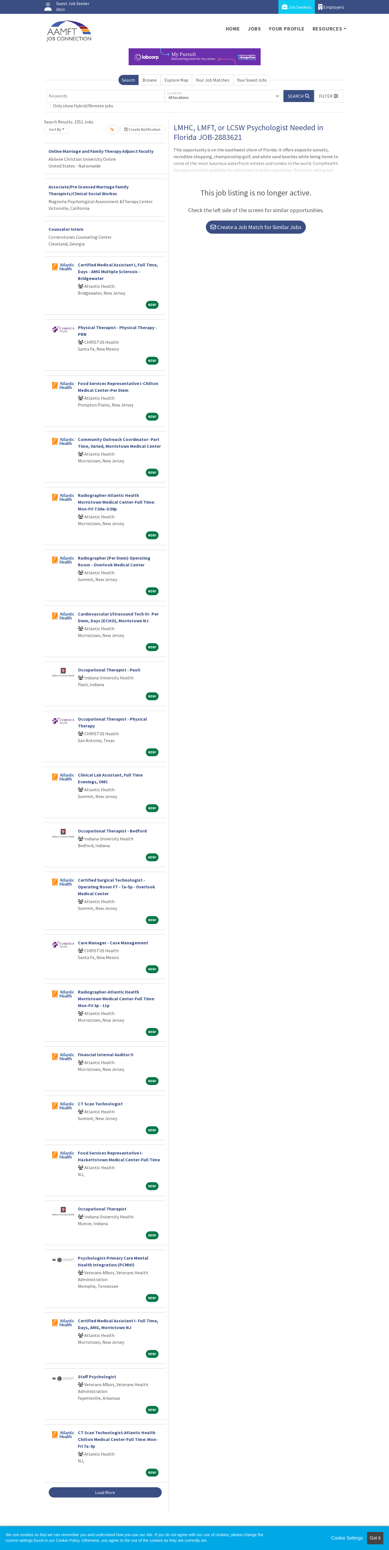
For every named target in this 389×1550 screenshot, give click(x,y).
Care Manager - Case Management (113, 942)
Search (128, 80)
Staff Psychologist (97, 1376)
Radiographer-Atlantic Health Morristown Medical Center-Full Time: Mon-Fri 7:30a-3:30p (116, 502)
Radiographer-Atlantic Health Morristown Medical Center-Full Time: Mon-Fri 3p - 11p (116, 998)
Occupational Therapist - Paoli (109, 670)
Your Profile (287, 28)
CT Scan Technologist (100, 1103)
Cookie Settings (347, 1538)
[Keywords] (105, 96)
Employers (331, 6)
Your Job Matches (212, 80)
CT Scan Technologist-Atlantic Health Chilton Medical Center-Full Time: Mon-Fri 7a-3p (118, 1439)
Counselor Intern (66, 229)
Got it (375, 1538)
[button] (328, 96)
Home (233, 28)
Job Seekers (296, 6)
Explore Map (176, 80)
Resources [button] (327, 28)
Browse (149, 80)
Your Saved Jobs (252, 80)
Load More (105, 1492)
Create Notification (142, 129)
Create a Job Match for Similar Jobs (255, 227)
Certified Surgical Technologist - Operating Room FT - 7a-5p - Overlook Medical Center (116, 886)
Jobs (254, 28)
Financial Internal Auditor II (105, 1054)
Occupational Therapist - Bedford (112, 831)
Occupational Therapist (102, 1209)
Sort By (55, 129)
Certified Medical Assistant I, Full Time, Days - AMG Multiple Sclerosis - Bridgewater (118, 271)
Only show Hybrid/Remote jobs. (83, 105)
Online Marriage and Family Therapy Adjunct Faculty (101, 151)
